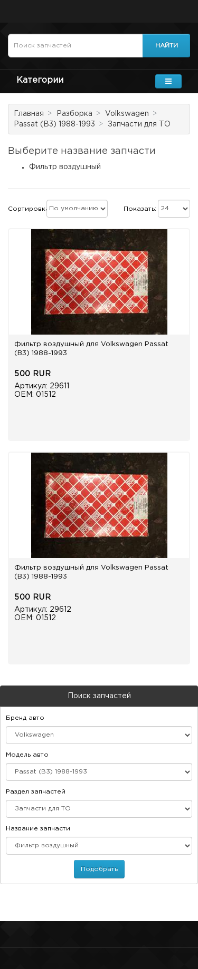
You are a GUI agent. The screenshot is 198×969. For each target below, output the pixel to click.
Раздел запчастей (35, 792)
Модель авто (27, 755)
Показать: (140, 209)
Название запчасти (38, 828)
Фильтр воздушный (65, 167)
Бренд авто (25, 718)
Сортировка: (29, 209)
